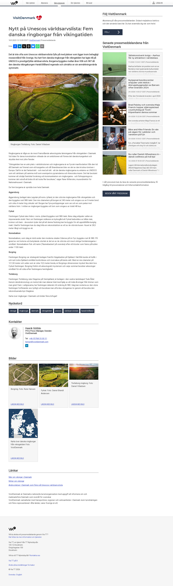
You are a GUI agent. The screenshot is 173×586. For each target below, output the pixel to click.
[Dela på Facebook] (15, 46)
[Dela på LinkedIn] (20, 46)
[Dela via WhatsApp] (38, 46)
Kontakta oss (35, 555)
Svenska (12, 575)
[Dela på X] (24, 46)
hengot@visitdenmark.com (36, 342)
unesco (58, 311)
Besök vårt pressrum (116, 193)
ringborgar (23, 311)
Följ (113, 32)
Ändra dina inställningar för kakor (22, 565)
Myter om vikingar (16, 481)
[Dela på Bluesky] (33, 46)
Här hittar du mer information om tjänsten (25, 537)
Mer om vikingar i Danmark (20, 477)
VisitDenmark (34, 40)
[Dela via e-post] (42, 46)
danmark (35, 311)
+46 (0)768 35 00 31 (38, 338)
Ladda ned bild (17, 404)
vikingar (13, 311)
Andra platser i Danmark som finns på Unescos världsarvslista (36, 485)
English (19, 575)
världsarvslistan (71, 311)
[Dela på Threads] (29, 46)
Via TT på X (13, 561)
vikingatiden (47, 311)
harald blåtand (87, 311)
